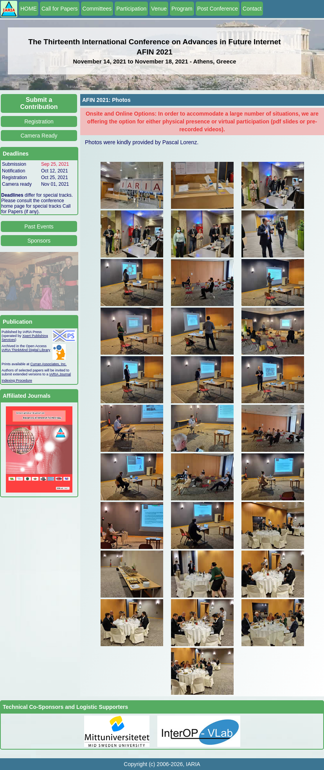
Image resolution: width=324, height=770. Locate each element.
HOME (28, 8)
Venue (159, 8)
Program (182, 8)
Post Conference (217, 8)
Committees (97, 8)
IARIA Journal (60, 374)
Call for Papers (59, 8)
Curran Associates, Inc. (49, 364)
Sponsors (38, 240)
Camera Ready (38, 135)
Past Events (39, 226)
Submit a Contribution (39, 103)
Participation (131, 8)
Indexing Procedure (17, 380)
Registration (39, 121)
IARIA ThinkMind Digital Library (26, 350)
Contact (252, 8)
